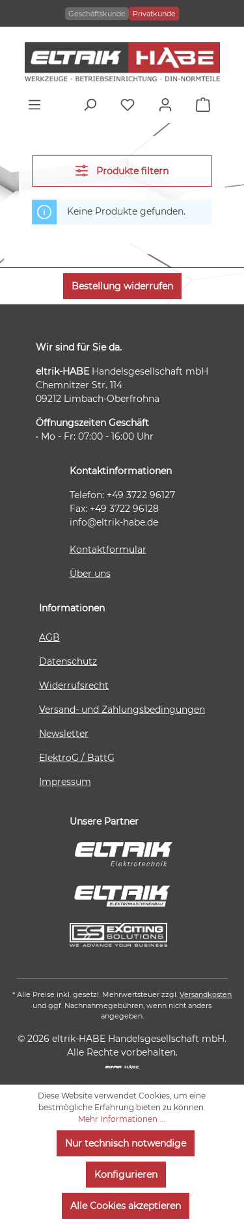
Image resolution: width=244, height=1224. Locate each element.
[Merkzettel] (131, 105)
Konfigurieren (125, 1174)
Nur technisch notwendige (125, 1143)
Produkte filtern (121, 171)
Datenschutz (68, 661)
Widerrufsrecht (74, 685)
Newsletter (63, 733)
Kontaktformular (108, 549)
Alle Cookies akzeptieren (125, 1206)
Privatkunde (154, 13)
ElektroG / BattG (77, 758)
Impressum (65, 782)
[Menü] (38, 105)
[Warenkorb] (206, 105)
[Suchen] (93, 105)
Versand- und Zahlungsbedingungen (122, 709)
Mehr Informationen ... (121, 1119)
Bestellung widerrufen (122, 286)
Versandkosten (206, 994)
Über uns (90, 573)
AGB (49, 637)
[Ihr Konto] (168, 105)
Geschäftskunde (97, 13)
